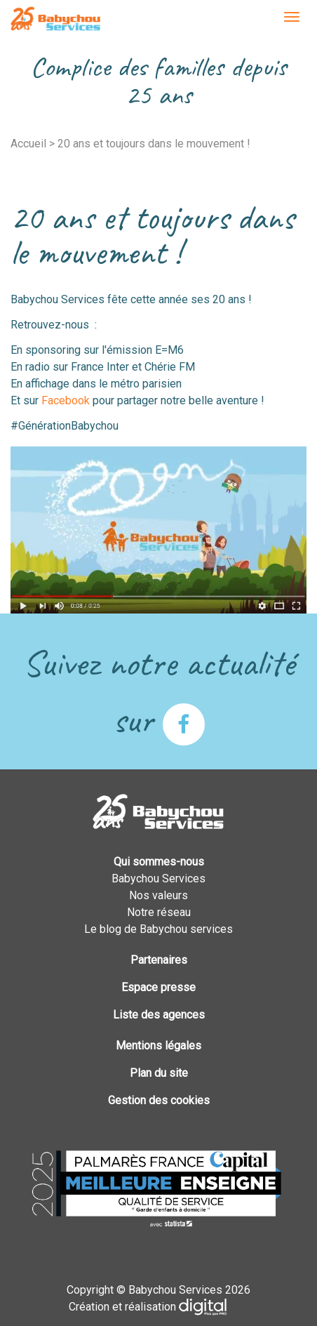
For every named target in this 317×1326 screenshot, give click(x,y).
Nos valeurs (158, 895)
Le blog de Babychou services (158, 929)
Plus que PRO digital (214, 1307)
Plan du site (159, 1073)
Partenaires (158, 960)
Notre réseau (159, 912)
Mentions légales (158, 1045)
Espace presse (158, 987)
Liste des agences (159, 1014)
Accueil (28, 143)
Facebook (65, 400)
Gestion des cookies (159, 1100)
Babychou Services (55, 19)
